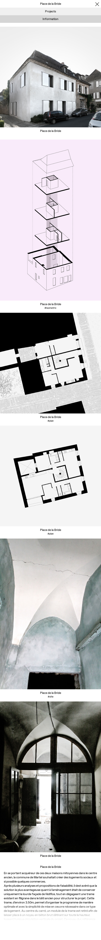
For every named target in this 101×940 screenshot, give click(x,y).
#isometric (50, 308)
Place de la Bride (50, 130)
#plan (51, 421)
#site (50, 696)
